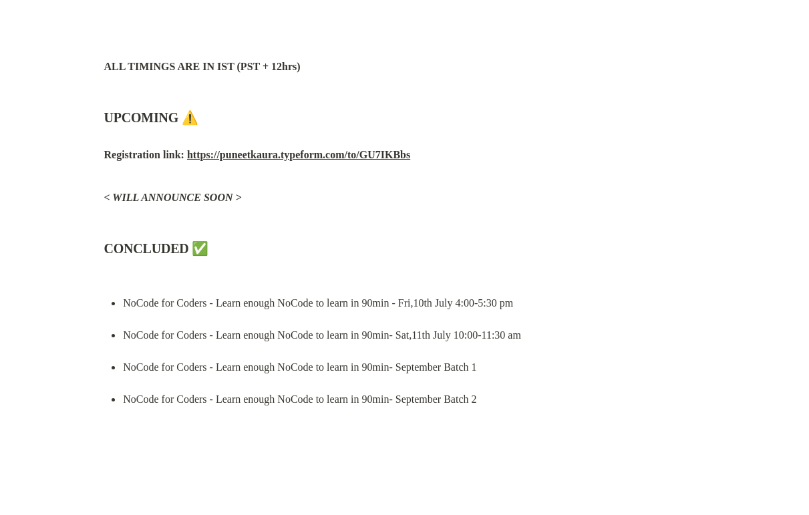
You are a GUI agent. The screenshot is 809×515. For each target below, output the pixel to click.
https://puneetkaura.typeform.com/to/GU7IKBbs (298, 154)
